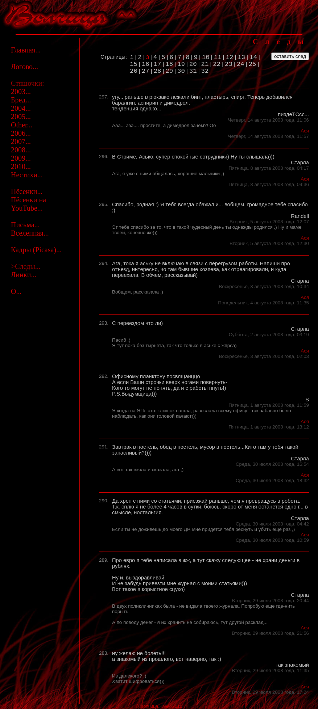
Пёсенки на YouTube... (28, 204)
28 (157, 71)
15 (133, 64)
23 (228, 64)
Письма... (25, 225)
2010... (21, 166)
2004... (21, 108)
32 (205, 71)
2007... (21, 141)
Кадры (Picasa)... (36, 250)
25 (252, 64)
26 (133, 71)
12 (230, 57)
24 (240, 64)
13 (241, 57)
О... (16, 291)
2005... (21, 117)
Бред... (21, 100)
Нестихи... (27, 175)
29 (169, 71)
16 (145, 64)
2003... (21, 92)
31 (193, 71)
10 (206, 57)
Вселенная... (30, 233)
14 (253, 57)
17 (157, 64)
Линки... (23, 275)
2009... (21, 158)
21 (205, 64)
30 (181, 71)
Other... (21, 125)
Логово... (24, 67)
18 (169, 64)
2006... (21, 133)
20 (193, 64)
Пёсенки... (26, 191)
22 (216, 64)
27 (145, 71)
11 (218, 57)
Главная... (26, 50)
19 (181, 64)
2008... (21, 150)
